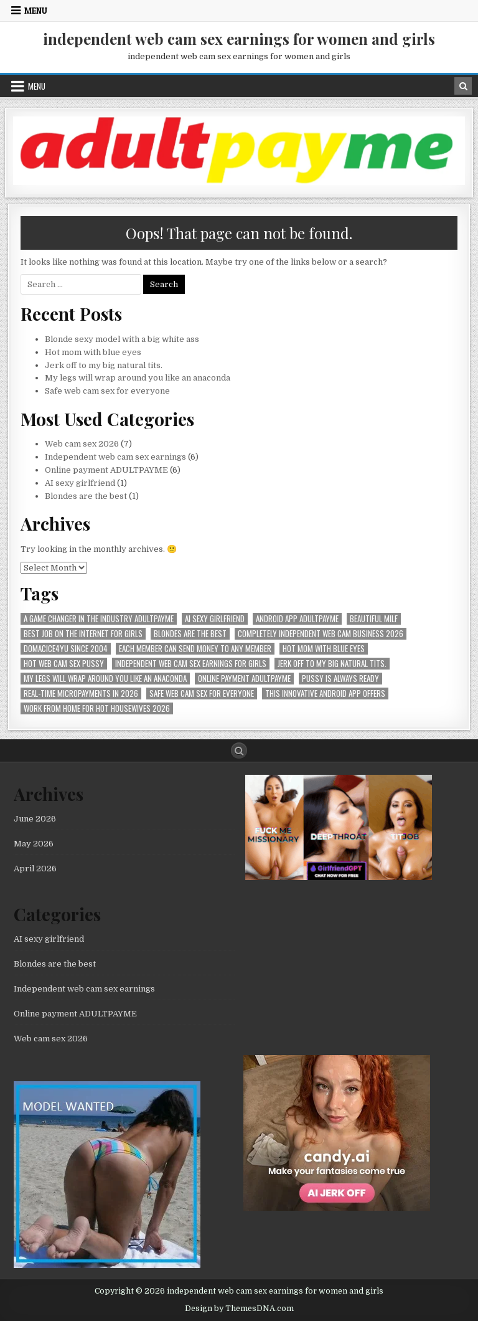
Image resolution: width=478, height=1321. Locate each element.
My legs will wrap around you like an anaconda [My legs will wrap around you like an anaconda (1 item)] (105, 678)
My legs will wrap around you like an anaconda (137, 377)
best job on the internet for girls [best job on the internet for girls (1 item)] (83, 634)
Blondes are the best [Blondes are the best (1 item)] (190, 634)
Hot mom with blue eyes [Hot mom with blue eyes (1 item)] (324, 649)
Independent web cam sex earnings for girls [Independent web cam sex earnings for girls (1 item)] (190, 664)
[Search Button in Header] (463, 86)
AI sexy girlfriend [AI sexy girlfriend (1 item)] (215, 619)
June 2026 (35, 818)
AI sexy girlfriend (80, 483)
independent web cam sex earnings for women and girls (239, 39)
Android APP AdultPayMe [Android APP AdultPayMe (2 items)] (297, 619)
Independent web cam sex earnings (115, 457)
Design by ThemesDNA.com (239, 1308)
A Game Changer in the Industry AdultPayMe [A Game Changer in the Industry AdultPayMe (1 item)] (99, 619)
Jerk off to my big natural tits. (103, 365)
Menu (35, 11)
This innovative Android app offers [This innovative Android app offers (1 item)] (325, 693)
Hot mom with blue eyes (93, 352)
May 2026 (34, 843)
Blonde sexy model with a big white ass (122, 339)
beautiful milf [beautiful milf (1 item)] (374, 619)
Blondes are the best (86, 496)
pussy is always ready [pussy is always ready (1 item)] (340, 678)
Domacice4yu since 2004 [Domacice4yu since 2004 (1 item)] (66, 649)
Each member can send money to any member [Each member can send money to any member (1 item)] (195, 649)
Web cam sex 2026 (82, 443)
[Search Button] (239, 750)
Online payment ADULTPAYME (106, 470)
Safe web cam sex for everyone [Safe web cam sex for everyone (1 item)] (201, 693)
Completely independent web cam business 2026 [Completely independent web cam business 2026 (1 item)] (320, 634)
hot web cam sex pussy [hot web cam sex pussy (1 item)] (64, 664)
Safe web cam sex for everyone (108, 390)
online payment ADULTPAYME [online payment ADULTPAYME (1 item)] (244, 678)
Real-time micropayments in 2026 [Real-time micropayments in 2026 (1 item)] (81, 693)
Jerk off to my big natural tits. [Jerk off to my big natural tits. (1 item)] (332, 664)
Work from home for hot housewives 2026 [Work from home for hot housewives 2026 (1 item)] (97, 708)
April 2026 (35, 868)
